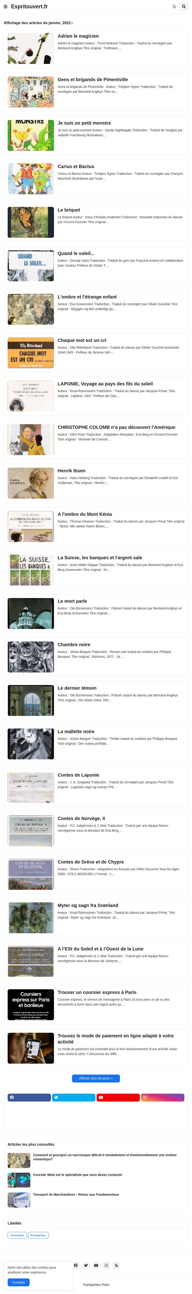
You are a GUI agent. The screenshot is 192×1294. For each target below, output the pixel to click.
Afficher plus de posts (94, 1078)
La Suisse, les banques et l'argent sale (100, 557)
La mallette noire (76, 731)
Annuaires (17, 1235)
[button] (5, 7)
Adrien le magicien (78, 36)
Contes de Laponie (78, 775)
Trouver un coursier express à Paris (97, 992)
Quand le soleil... (76, 253)
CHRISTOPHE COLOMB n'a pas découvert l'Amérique (116, 427)
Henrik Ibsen (71, 470)
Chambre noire (74, 644)
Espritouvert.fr (29, 6)
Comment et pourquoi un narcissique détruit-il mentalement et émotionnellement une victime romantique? (104, 1157)
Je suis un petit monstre (84, 123)
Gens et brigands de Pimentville (93, 79)
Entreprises (38, 1235)
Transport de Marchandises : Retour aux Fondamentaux (76, 1194)
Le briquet (69, 209)
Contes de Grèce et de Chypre (91, 861)
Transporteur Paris (96, 1285)
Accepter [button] (18, 1282)
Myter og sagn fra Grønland (88, 905)
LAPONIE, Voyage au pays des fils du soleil (105, 383)
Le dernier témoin (77, 688)
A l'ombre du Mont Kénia (85, 514)
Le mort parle (72, 601)
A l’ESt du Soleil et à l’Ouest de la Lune (100, 948)
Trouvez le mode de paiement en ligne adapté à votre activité (116, 1038)
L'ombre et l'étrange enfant (87, 296)
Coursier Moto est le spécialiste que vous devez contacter (77, 1175)
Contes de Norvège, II (81, 818)
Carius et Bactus (76, 166)
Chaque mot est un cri (82, 340)
